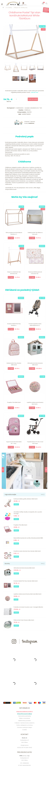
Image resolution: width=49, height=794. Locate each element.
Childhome (27, 110)
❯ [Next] (46, 470)
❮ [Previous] (3, 470)
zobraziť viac (34, 92)
